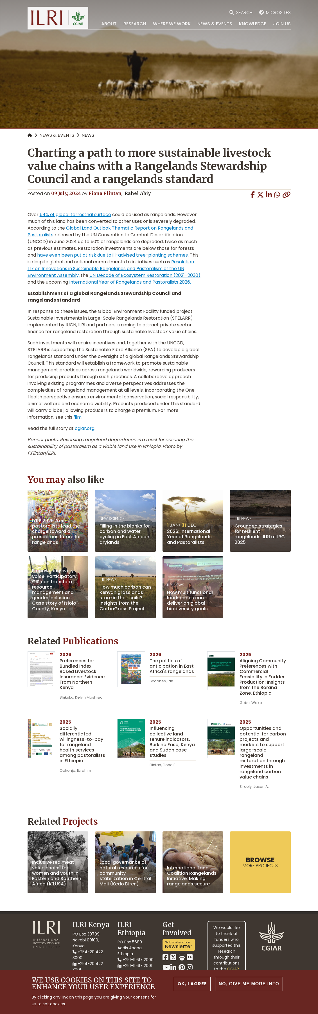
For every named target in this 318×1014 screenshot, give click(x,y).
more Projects (260, 862)
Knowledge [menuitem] (252, 24)
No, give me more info (248, 983)
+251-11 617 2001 (135, 965)
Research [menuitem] (134, 24)
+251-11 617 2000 (136, 960)
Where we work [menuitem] (172, 24)
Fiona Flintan (105, 193)
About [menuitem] (109, 24)
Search (244, 12)
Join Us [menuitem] (282, 24)
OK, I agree (192, 984)
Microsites (278, 12)
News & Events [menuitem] (214, 24)
